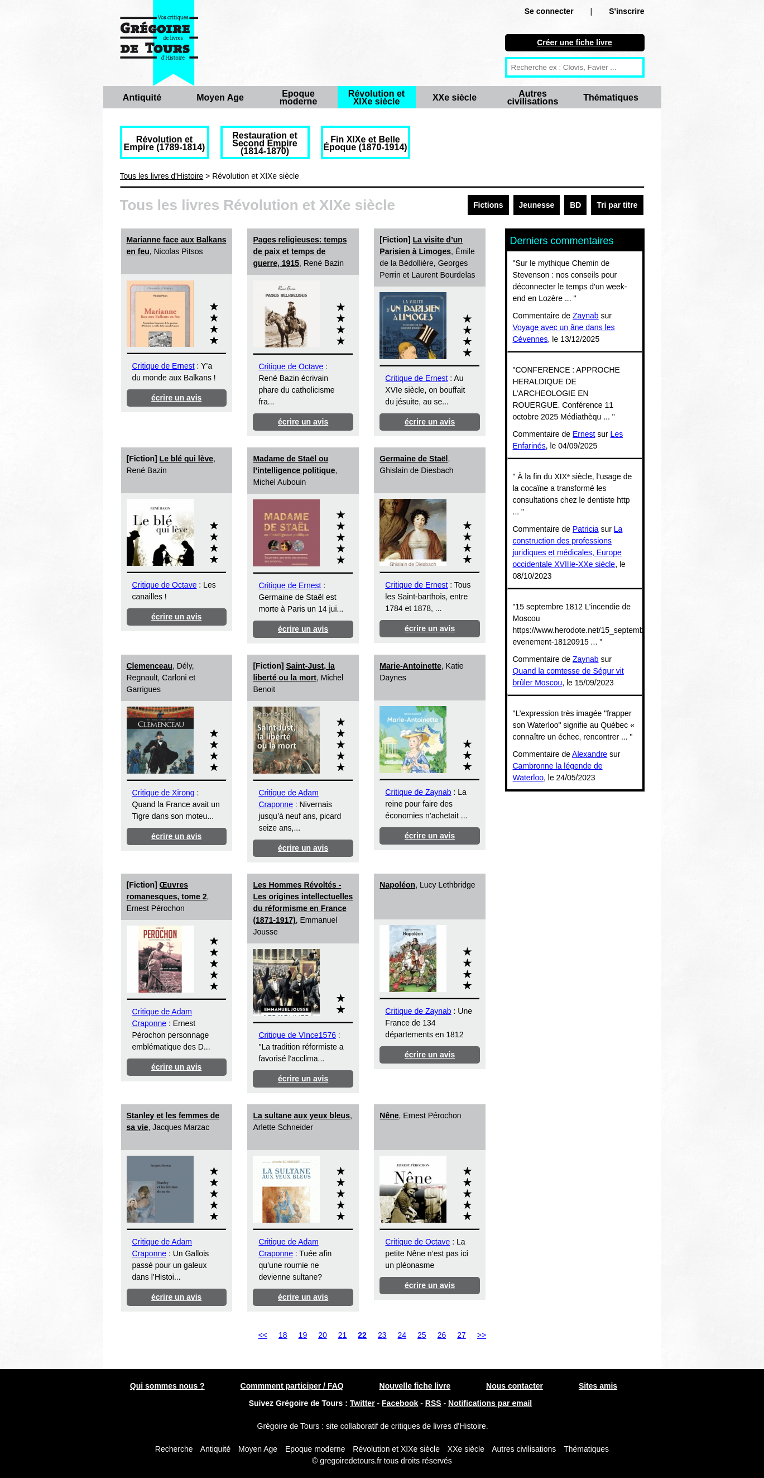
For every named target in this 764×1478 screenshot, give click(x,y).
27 (461, 1335)
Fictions (488, 205)
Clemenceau (149, 665)
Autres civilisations (533, 97)
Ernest (584, 434)
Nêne (388, 1115)
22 (362, 1335)
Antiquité (142, 97)
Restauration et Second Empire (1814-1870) (264, 143)
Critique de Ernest (163, 365)
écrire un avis (176, 397)
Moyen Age (220, 97)
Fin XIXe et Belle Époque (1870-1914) (365, 143)
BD (575, 205)
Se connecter (549, 11)
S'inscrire (626, 11)
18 (282, 1335)
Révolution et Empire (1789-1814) (164, 143)
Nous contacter (514, 1385)
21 (342, 1335)
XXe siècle (455, 97)
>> (481, 1335)
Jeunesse (537, 205)
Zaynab (586, 315)
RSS (433, 1403)
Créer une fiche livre (574, 42)
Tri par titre (617, 205)
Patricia (586, 529)
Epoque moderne (299, 97)
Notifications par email (490, 1403)
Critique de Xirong (163, 792)
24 (401, 1335)
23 (382, 1335)
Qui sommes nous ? (167, 1385)
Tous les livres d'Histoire (162, 175)
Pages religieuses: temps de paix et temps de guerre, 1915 (300, 251)
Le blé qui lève (186, 458)
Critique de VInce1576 (297, 1035)
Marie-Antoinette (410, 665)
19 (303, 1335)
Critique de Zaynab (418, 792)
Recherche (174, 1448)
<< (262, 1335)
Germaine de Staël (413, 458)
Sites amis (598, 1385)
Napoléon (397, 884)
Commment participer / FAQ (292, 1385)
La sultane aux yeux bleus (301, 1115)
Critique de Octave (290, 366)
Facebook (400, 1403)
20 (322, 1335)
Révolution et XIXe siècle (376, 97)
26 (442, 1335)
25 (421, 1335)
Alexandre (589, 754)
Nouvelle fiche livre (415, 1385)
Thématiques (610, 97)
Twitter (362, 1403)
